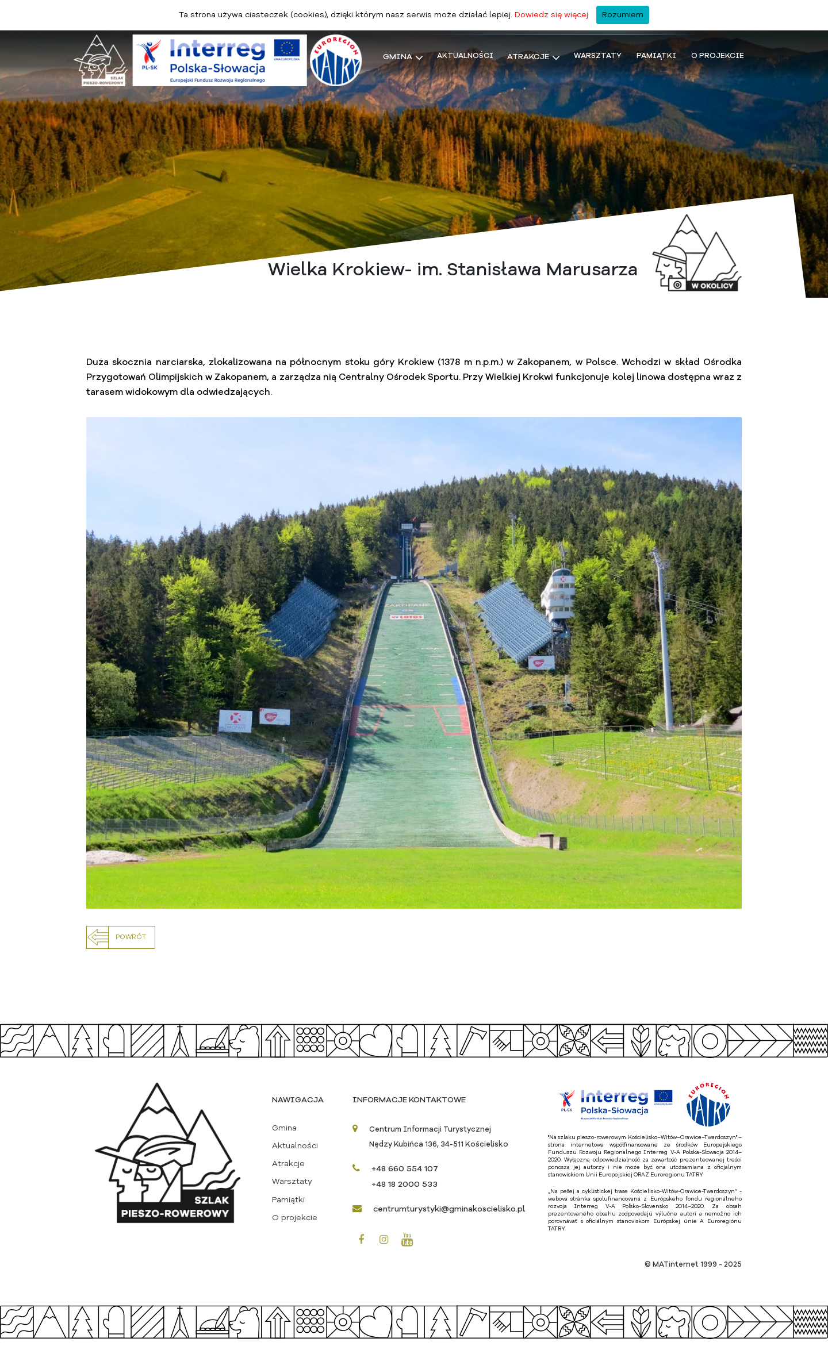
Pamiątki (656, 56)
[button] (120, 944)
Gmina (397, 57)
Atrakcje (528, 57)
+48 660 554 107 (404, 1176)
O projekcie (717, 56)
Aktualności (465, 56)
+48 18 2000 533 (404, 1191)
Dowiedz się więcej (551, 15)
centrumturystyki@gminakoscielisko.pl (449, 1216)
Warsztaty (598, 56)
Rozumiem (622, 15)
